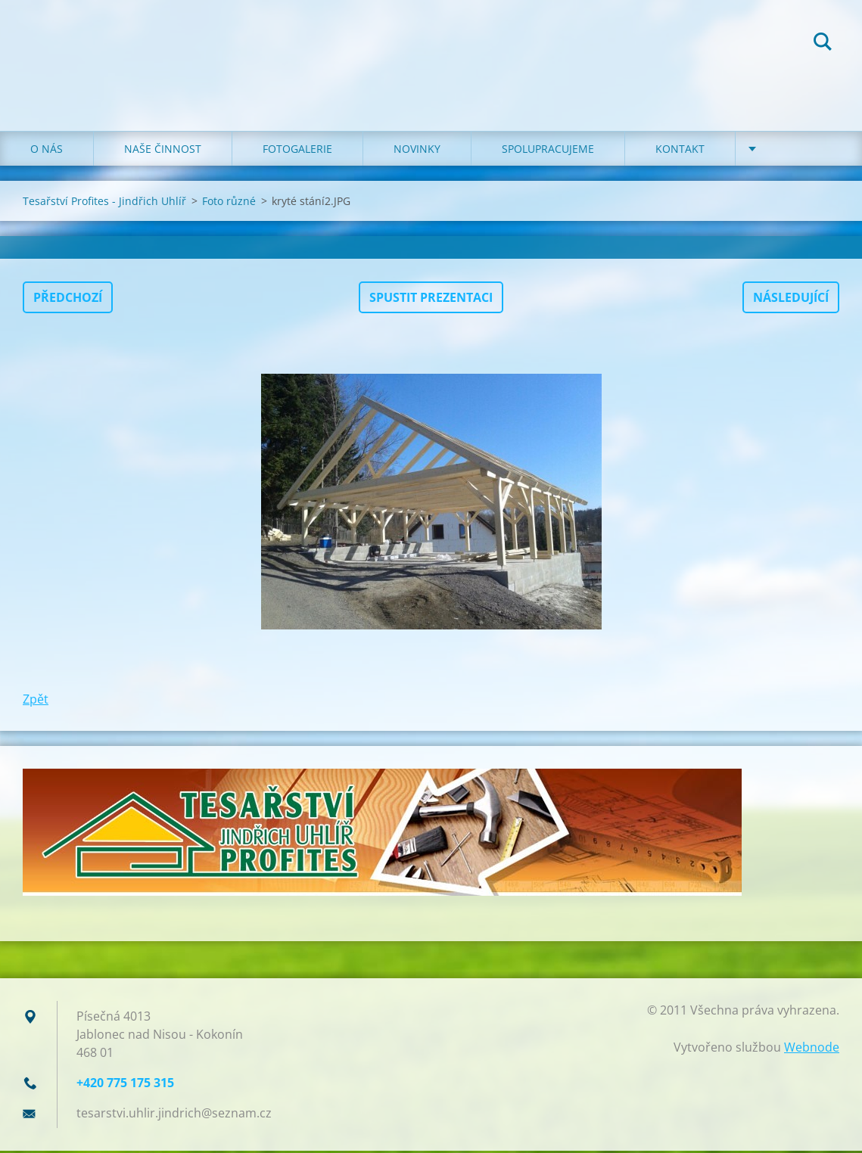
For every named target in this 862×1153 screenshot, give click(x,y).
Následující (791, 299)
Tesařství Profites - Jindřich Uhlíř (104, 203)
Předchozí (67, 299)
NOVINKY (417, 151)
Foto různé (229, 203)
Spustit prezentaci (431, 299)
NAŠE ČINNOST (162, 151)
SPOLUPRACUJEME (548, 151)
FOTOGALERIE (297, 151)
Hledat (823, 43)
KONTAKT (680, 151)
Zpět (35, 701)
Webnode (811, 1049)
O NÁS (46, 151)
